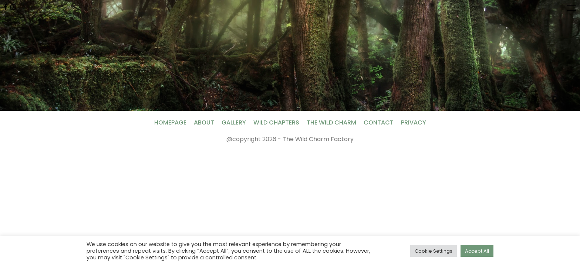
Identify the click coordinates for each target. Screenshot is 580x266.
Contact (379, 122)
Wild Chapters (276, 122)
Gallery (234, 122)
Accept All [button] (477, 251)
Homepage (170, 122)
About (204, 122)
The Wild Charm (331, 122)
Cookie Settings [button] (433, 251)
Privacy (413, 122)
